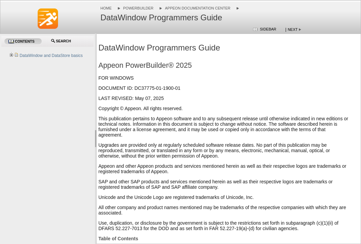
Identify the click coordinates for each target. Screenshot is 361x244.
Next (293, 29)
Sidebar (268, 29)
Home (106, 8)
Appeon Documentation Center (197, 8)
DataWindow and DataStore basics (51, 55)
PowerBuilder (138, 8)
